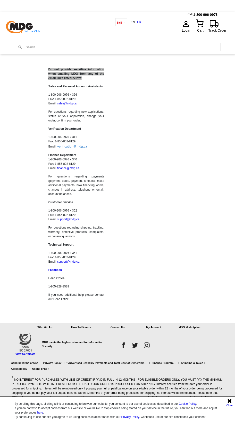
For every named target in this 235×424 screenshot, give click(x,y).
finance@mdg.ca (68, 168)
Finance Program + (164, 362)
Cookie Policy (187, 404)
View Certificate (25, 353)
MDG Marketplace (190, 327)
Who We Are (45, 327)
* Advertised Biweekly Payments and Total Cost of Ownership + (107, 362)
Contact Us (117, 327)
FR (139, 22)
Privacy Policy (130, 417)
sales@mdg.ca (67, 103)
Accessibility (19, 368)
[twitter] (135, 345)
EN (133, 22)
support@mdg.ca (68, 219)
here (40, 412)
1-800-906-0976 (205, 13)
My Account (153, 327)
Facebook (55, 270)
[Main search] (20, 46)
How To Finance (81, 327)
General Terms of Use (24, 362)
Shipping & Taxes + (193, 362)
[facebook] (123, 345)
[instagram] (147, 345)
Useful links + (41, 368)
